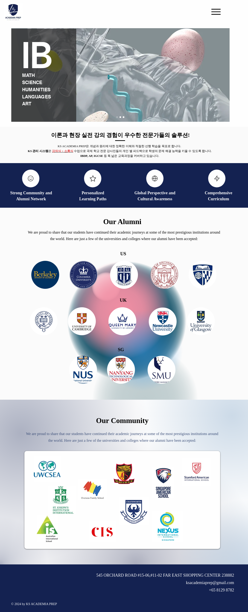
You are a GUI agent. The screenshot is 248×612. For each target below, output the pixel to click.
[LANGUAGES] (38, 97)
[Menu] (216, 12)
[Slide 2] (120, 117)
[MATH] (29, 75)
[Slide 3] (123, 117)
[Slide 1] (117, 117)
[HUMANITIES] (38, 89)
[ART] (44, 104)
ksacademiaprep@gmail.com (210, 582)
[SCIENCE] (34, 82)
